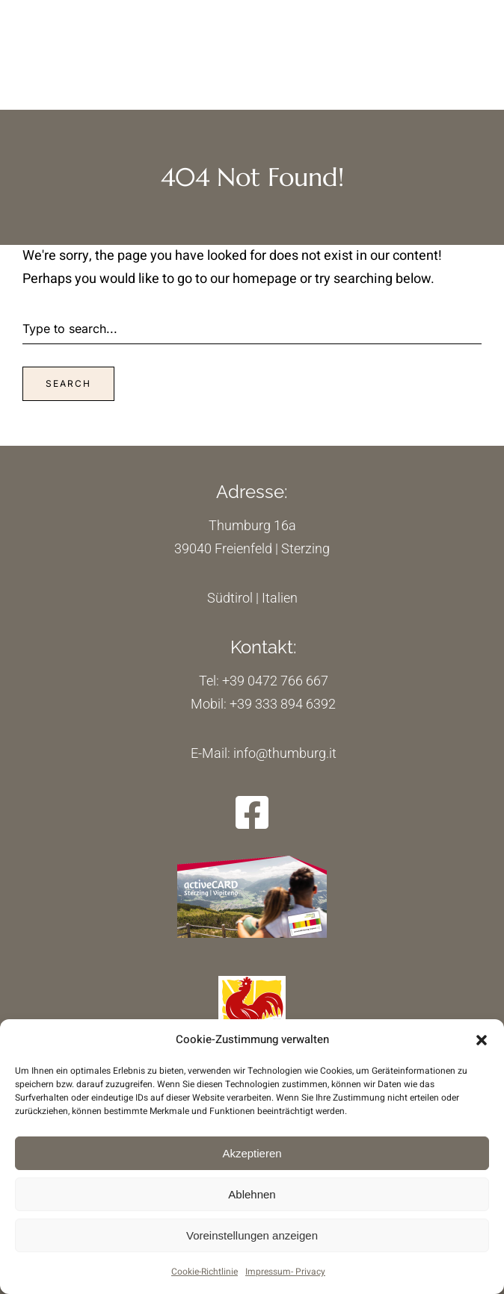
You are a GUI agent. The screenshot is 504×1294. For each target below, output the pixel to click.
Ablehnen (251, 1194)
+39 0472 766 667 (275, 680)
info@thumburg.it (283, 753)
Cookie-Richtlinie (204, 1271)
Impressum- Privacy (285, 1271)
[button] (481, 1040)
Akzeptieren (251, 1153)
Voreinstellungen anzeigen (252, 1235)
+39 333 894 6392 (283, 704)
